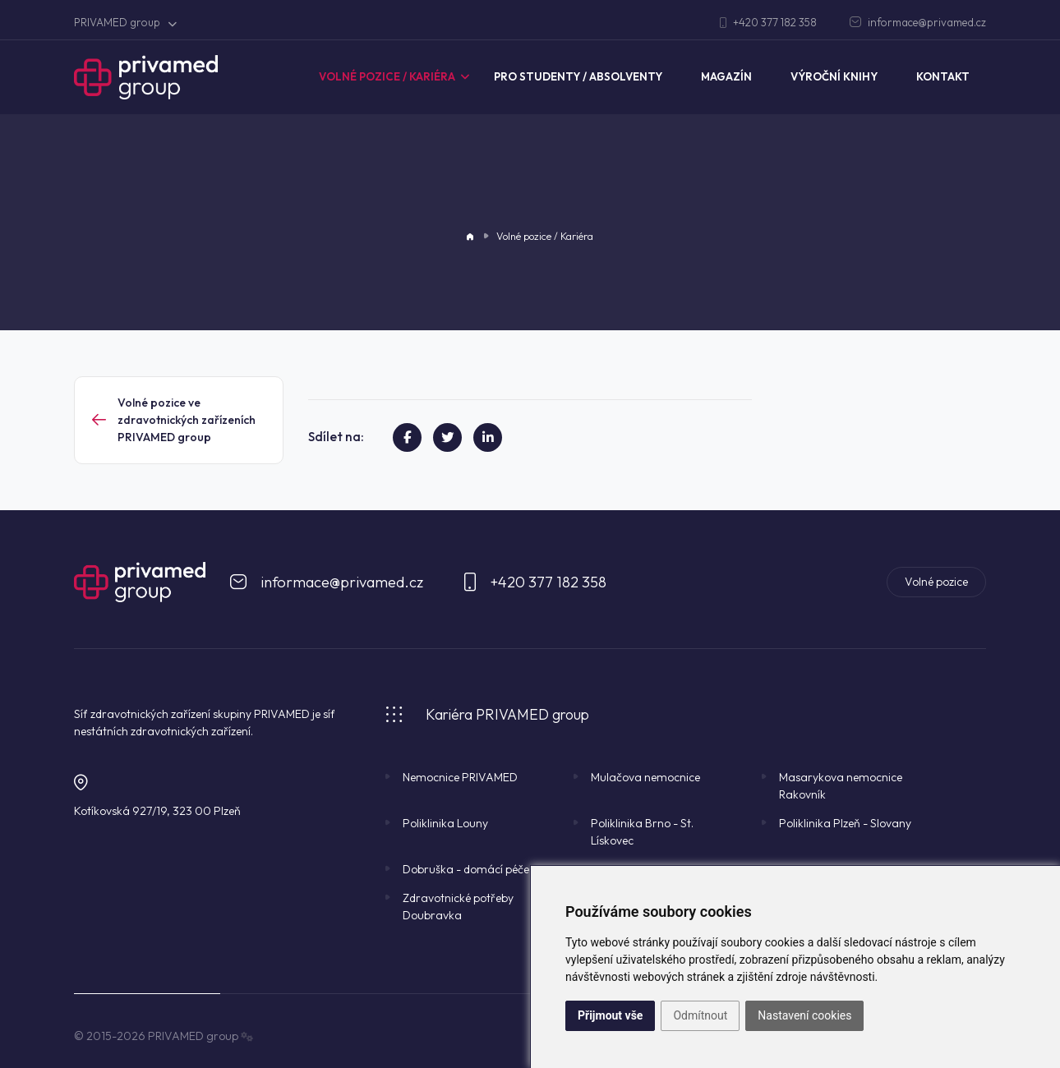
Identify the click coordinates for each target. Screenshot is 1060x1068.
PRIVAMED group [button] (125, 22)
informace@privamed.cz (918, 22)
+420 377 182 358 (768, 22)
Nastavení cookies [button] (804, 1015)
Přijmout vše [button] (610, 1015)
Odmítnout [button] (700, 1015)
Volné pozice (936, 581)
